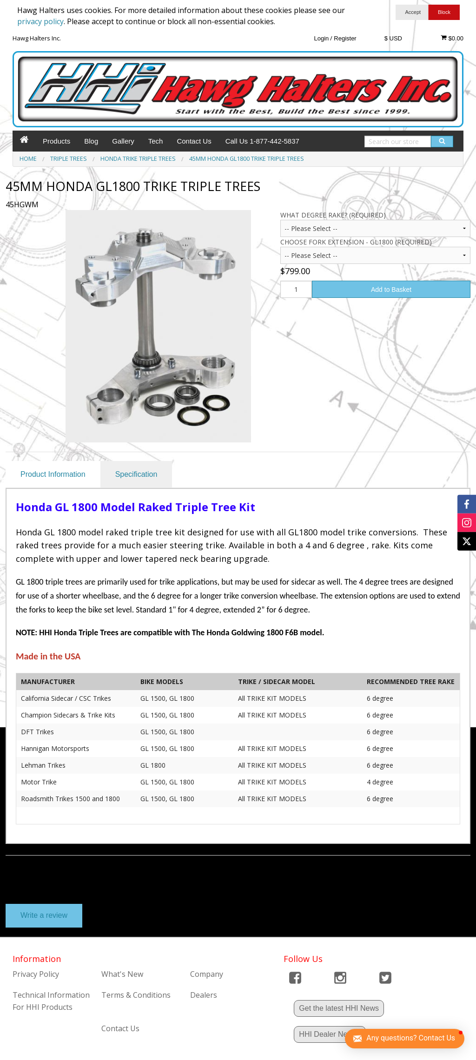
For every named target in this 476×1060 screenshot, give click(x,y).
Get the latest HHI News (339, 1008)
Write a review (43, 915)
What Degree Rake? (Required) (333, 215)
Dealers (203, 995)
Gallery (123, 141)
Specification (136, 474)
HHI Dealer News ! (329, 1034)
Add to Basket (391, 289)
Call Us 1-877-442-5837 (262, 141)
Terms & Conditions (136, 995)
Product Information (53, 474)
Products (56, 141)
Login (321, 38)
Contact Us (194, 141)
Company (206, 974)
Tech (155, 141)
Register (345, 38)
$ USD (393, 38)
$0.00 (452, 38)
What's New (122, 974)
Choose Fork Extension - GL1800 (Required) (356, 241)
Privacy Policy (36, 974)
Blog (91, 141)
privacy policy (40, 21)
